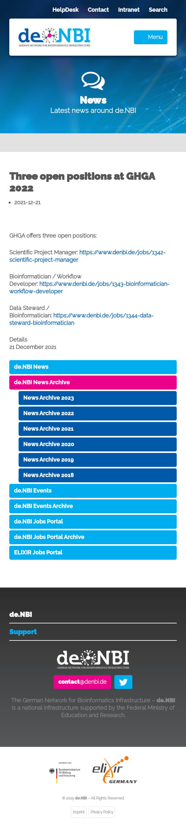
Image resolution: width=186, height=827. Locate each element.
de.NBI (20, 614)
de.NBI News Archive (42, 382)
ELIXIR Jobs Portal (38, 552)
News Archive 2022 (48, 413)
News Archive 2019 (48, 459)
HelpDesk (65, 9)
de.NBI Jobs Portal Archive (49, 537)
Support (23, 632)
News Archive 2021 (48, 428)
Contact (98, 9)
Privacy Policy (102, 812)
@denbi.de (82, 681)
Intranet (129, 9)
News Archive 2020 (48, 444)
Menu (155, 37)
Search (158, 9)
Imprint (79, 812)
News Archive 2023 (48, 397)
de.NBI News (31, 367)
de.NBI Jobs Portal (38, 521)
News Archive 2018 (48, 475)
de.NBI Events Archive (43, 506)
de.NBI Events (32, 490)
